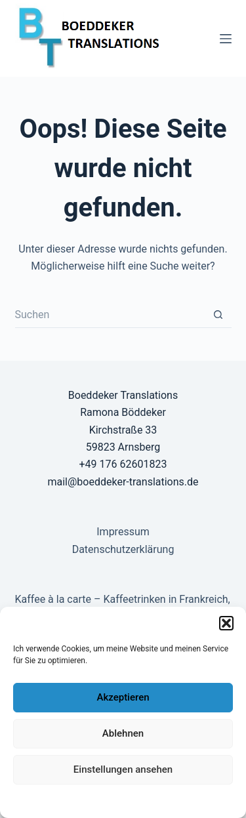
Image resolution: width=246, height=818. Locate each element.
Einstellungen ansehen (123, 769)
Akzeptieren (122, 697)
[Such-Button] (218, 315)
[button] (226, 623)
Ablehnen (123, 733)
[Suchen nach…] (110, 315)
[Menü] (226, 39)
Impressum (206, 800)
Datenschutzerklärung (58, 800)
